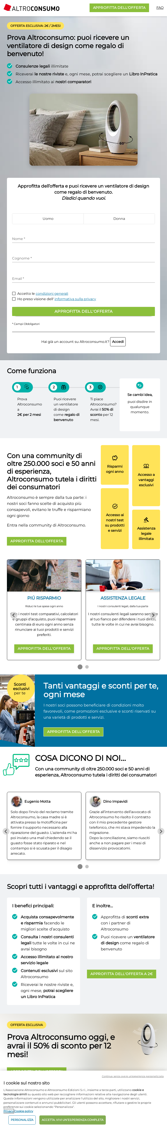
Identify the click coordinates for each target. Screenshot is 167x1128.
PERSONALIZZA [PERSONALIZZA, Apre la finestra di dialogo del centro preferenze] (22, 1120)
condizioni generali (52, 294)
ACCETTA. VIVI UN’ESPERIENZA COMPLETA (72, 1120)
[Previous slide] (13, 615)
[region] (83, 1099)
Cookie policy (23, 1111)
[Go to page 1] (80, 666)
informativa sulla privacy (75, 299)
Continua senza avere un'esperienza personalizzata (133, 1076)
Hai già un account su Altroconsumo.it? (83, 342)
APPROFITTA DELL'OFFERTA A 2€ (121, 974)
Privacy (8, 1111)
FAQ (160, 8)
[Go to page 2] (87, 667)
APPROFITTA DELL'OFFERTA (119, 8)
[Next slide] (153, 615)
